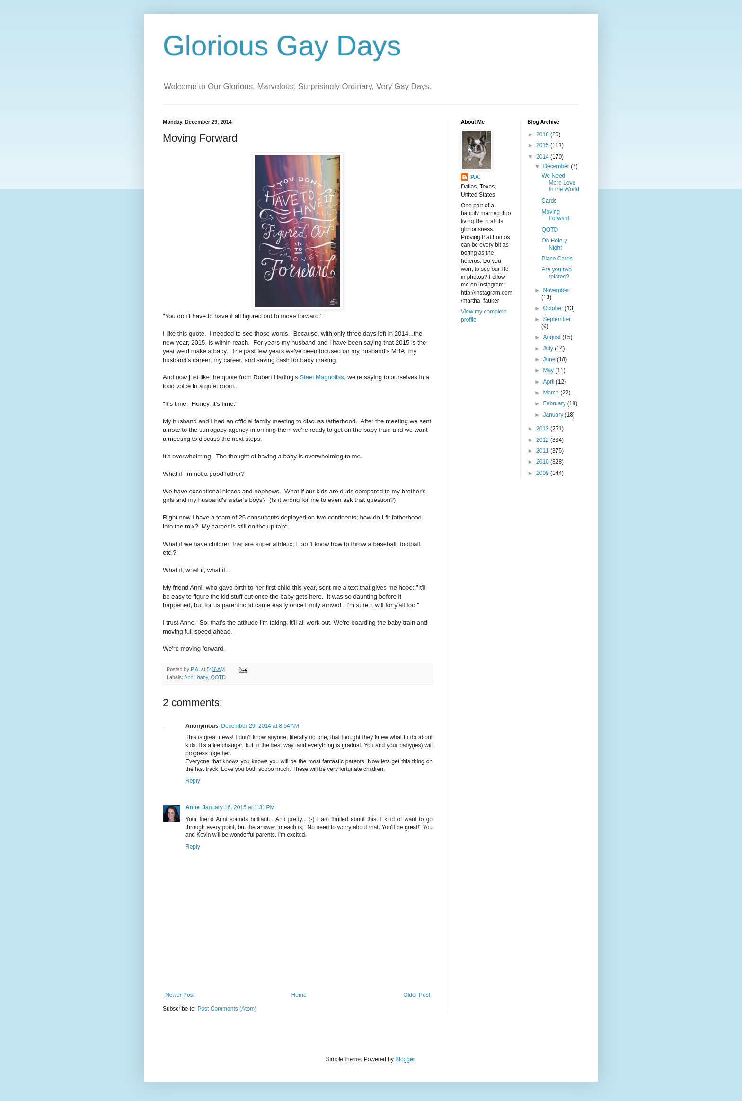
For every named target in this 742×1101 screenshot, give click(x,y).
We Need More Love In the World (560, 182)
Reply (193, 781)
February (555, 403)
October (554, 308)
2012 (543, 440)
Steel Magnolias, (323, 377)
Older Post (416, 995)
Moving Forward (555, 215)
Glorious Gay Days (282, 46)
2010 (543, 461)
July (549, 348)
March (551, 392)
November (556, 290)
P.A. (475, 177)
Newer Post (179, 995)
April (549, 381)
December (557, 166)
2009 (543, 473)
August (552, 337)
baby (202, 677)
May (549, 370)
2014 (543, 156)
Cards (548, 200)
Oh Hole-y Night (554, 244)
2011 (543, 451)
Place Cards (556, 258)
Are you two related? (556, 272)
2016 (543, 134)
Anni (189, 677)
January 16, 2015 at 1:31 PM (238, 807)
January (554, 415)
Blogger (405, 1059)
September (557, 319)
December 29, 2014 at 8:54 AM (260, 726)
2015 (543, 145)
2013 (543, 428)
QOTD (218, 677)
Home (299, 995)
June (549, 359)
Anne (193, 807)
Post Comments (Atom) (226, 1008)
